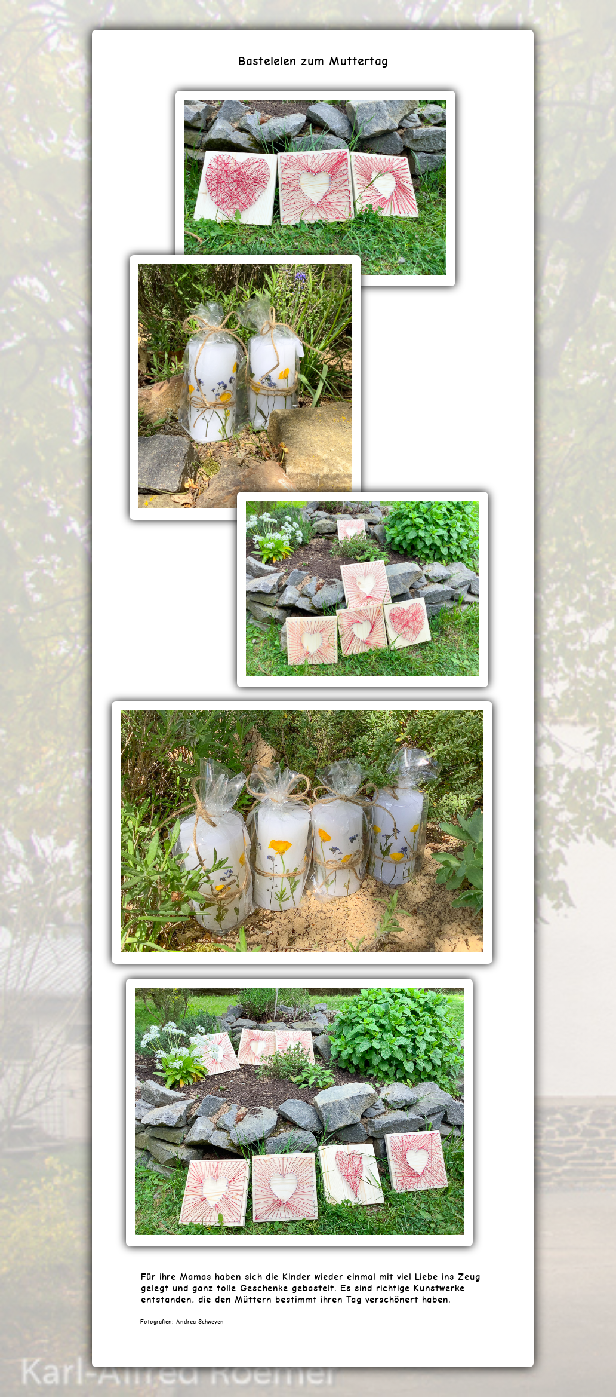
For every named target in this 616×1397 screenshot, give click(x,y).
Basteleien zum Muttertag (313, 60)
